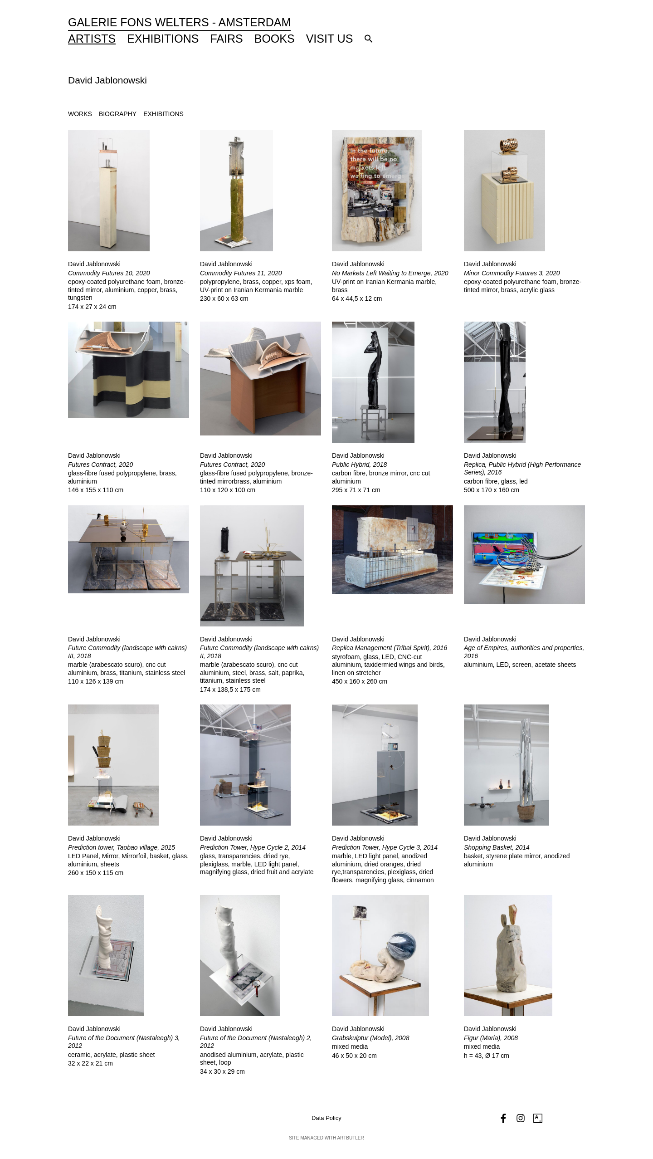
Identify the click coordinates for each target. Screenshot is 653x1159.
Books (274, 38)
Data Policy (326, 1118)
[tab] (80, 114)
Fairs (226, 38)
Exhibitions (163, 38)
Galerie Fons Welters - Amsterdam (179, 22)
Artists (92, 38)
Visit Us (329, 38)
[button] (368, 38)
